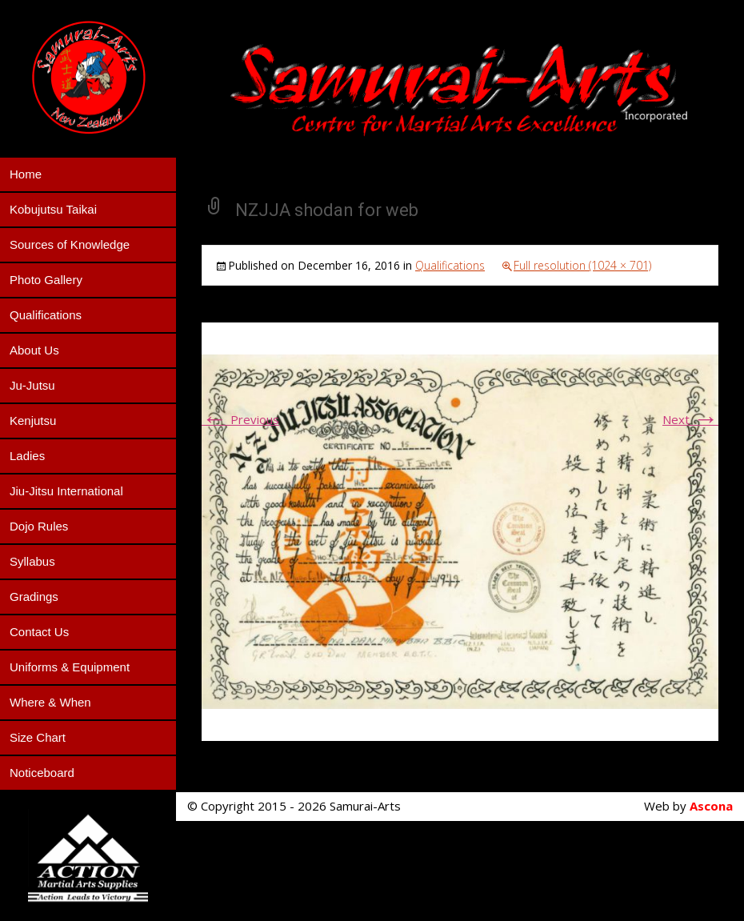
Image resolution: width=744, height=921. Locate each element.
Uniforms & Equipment (70, 667)
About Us (34, 350)
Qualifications (46, 315)
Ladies (27, 456)
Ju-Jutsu (32, 385)
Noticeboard (42, 772)
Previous (240, 419)
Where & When (50, 702)
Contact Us (39, 632)
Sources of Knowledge (70, 244)
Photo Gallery (46, 279)
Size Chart (38, 737)
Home (26, 174)
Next (690, 419)
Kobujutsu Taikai (53, 209)
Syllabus (32, 561)
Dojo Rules (39, 526)
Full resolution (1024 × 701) (582, 265)
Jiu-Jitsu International (66, 491)
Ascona (711, 806)
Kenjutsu (33, 420)
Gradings (34, 596)
